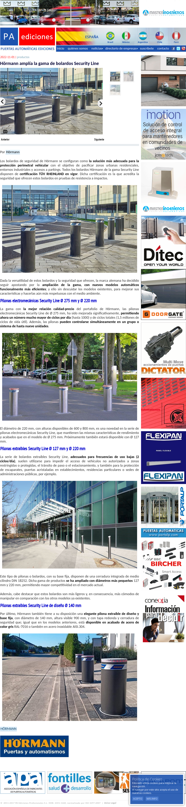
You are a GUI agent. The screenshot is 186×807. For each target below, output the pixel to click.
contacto (163, 48)
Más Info (152, 798)
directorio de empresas (121, 48)
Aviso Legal (110, 803)
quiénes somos (78, 48)
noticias (97, 48)
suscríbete (147, 48)
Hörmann (13, 152)
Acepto (137, 798)
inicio (60, 48)
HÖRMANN (9, 729)
